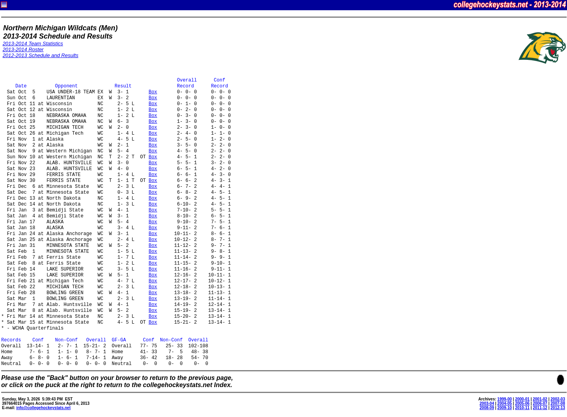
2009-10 (504, 408)
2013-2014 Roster (23, 49)
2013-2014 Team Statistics (33, 43)
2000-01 (522, 399)
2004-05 (504, 403)
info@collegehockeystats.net (43, 408)
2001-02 (540, 399)
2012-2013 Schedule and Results (40, 55)
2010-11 (522, 408)
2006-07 (540, 403)
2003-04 (487, 403)
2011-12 (540, 408)
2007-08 (557, 403)
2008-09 (487, 408)
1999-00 (504, 399)
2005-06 (522, 403)
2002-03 (557, 399)
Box (152, 92)
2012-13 (557, 408)
